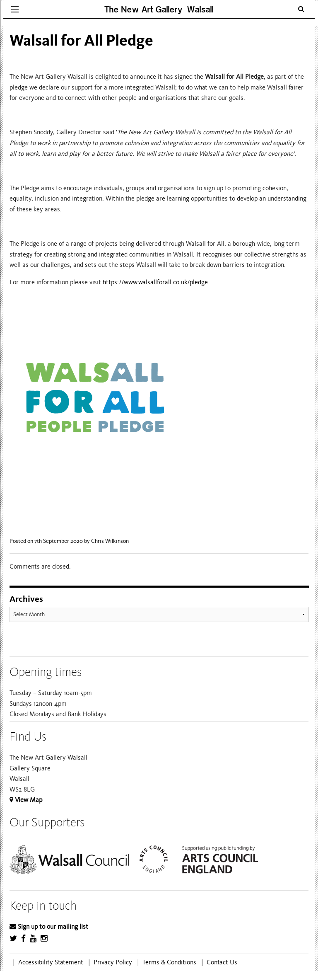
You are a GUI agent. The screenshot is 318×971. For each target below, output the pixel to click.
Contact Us (222, 962)
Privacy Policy (113, 962)
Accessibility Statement (50, 962)
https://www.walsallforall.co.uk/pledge (155, 282)
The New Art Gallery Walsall (159, 9)
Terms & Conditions (169, 962)
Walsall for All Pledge (81, 40)
